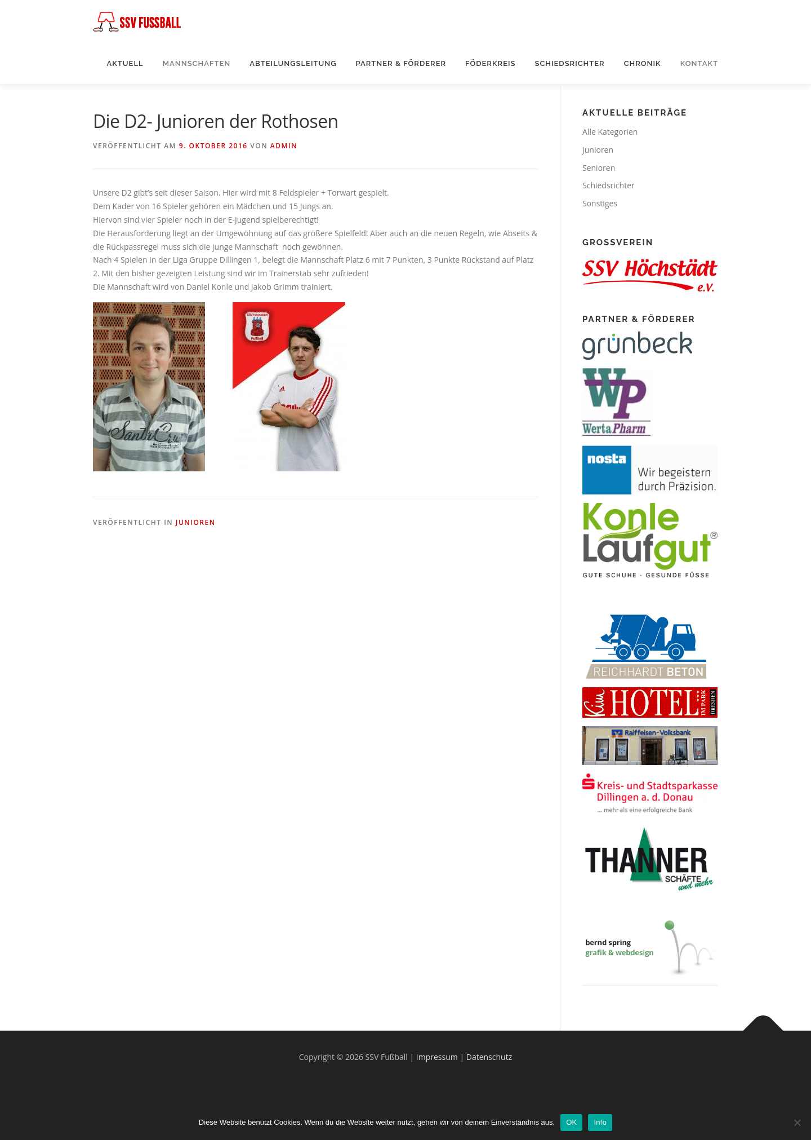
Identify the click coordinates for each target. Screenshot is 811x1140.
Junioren (196, 522)
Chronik (642, 63)
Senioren (598, 167)
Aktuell (124, 63)
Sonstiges (599, 203)
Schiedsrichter (569, 63)
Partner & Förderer (401, 63)
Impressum (437, 1056)
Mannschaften (197, 63)
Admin (283, 146)
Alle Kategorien (610, 131)
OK (571, 1122)
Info (600, 1122)
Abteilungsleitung (292, 63)
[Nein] (797, 1122)
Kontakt (699, 63)
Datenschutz (489, 1056)
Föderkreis (490, 63)
